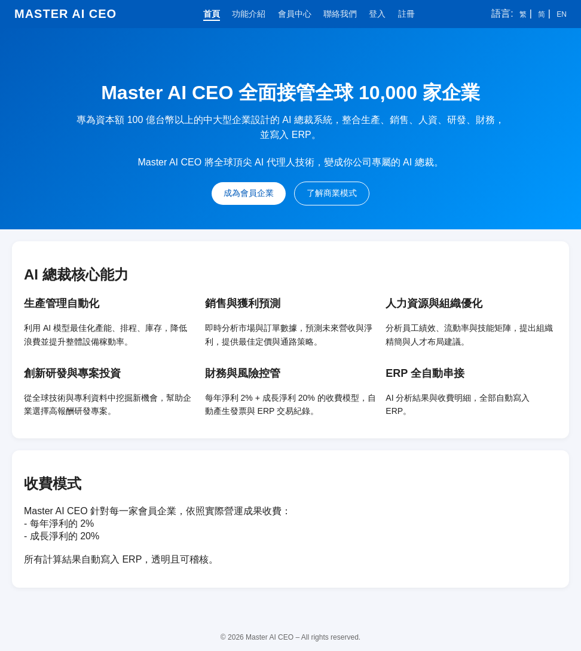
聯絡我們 (340, 14)
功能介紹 (248, 14)
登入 (377, 14)
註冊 (406, 14)
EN (561, 14)
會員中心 (294, 14)
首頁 (211, 14)
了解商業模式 (332, 193)
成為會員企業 (249, 193)
